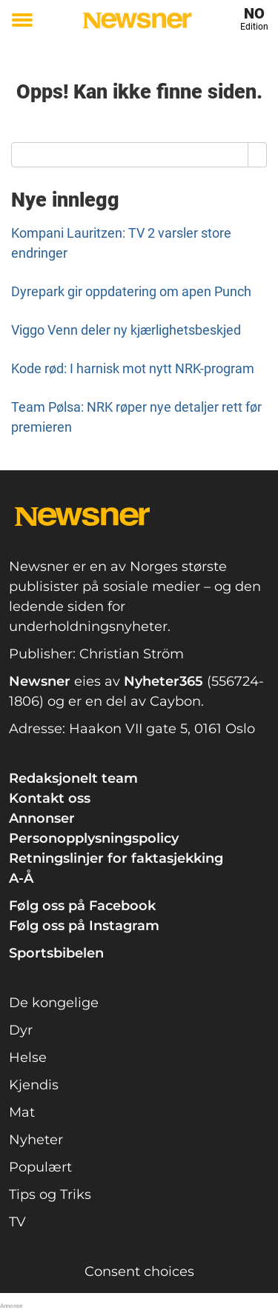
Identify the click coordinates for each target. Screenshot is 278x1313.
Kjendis (34, 1085)
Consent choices (139, 1271)
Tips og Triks (50, 1194)
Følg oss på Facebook (82, 906)
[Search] (257, 154)
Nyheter (36, 1140)
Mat (22, 1112)
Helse (28, 1057)
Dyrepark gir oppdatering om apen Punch (131, 291)
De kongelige (54, 1003)
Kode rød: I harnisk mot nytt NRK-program (132, 368)
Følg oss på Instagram (84, 926)
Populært (40, 1167)
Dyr (21, 1030)
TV (17, 1222)
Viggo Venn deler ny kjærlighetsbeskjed (126, 330)
